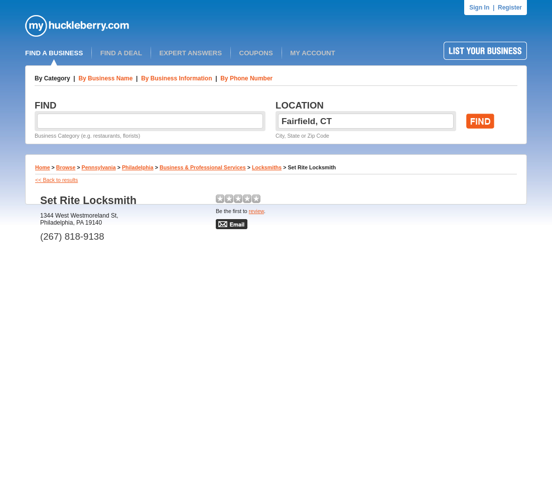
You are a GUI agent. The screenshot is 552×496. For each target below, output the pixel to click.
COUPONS (256, 53)
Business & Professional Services (203, 167)
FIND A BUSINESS (54, 53)
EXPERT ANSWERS (190, 53)
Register (510, 7)
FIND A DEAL (121, 53)
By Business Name (105, 78)
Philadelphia (138, 167)
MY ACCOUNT (312, 53)
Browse (66, 167)
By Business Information (176, 78)
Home (42, 167)
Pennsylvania (99, 167)
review (256, 211)
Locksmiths (267, 167)
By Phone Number (246, 78)
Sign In (479, 7)
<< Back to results (56, 180)
